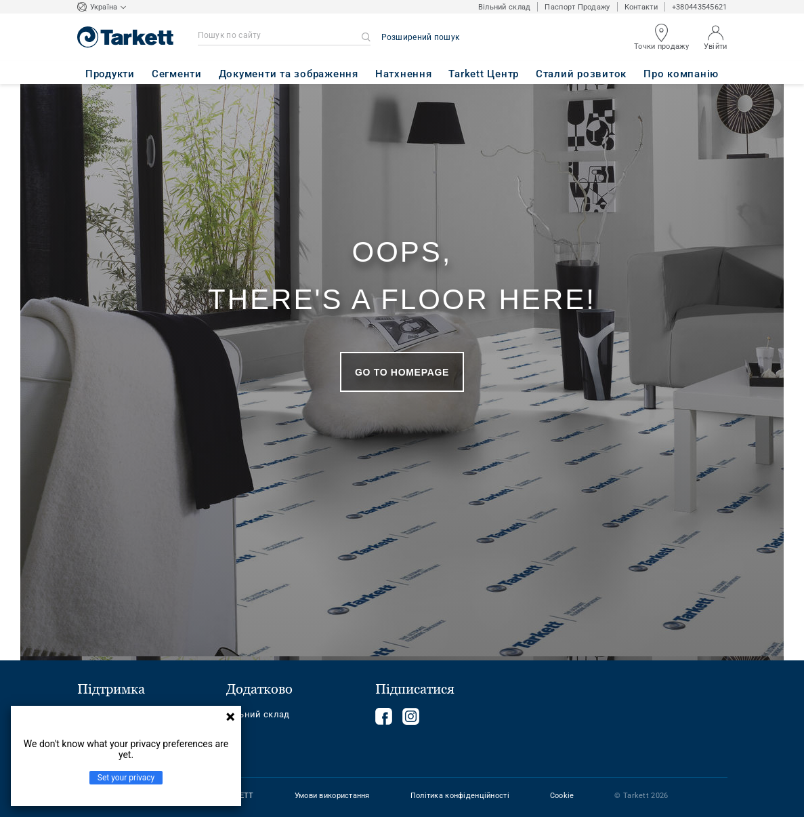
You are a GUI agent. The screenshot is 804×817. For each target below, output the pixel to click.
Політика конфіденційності (459, 795)
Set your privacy (126, 777)
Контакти (641, 7)
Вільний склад (504, 7)
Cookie (562, 795)
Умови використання (332, 795)
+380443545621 (699, 7)
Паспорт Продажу (577, 7)
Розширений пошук (420, 37)
